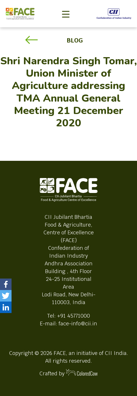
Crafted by (69, 373)
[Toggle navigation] (66, 4)
